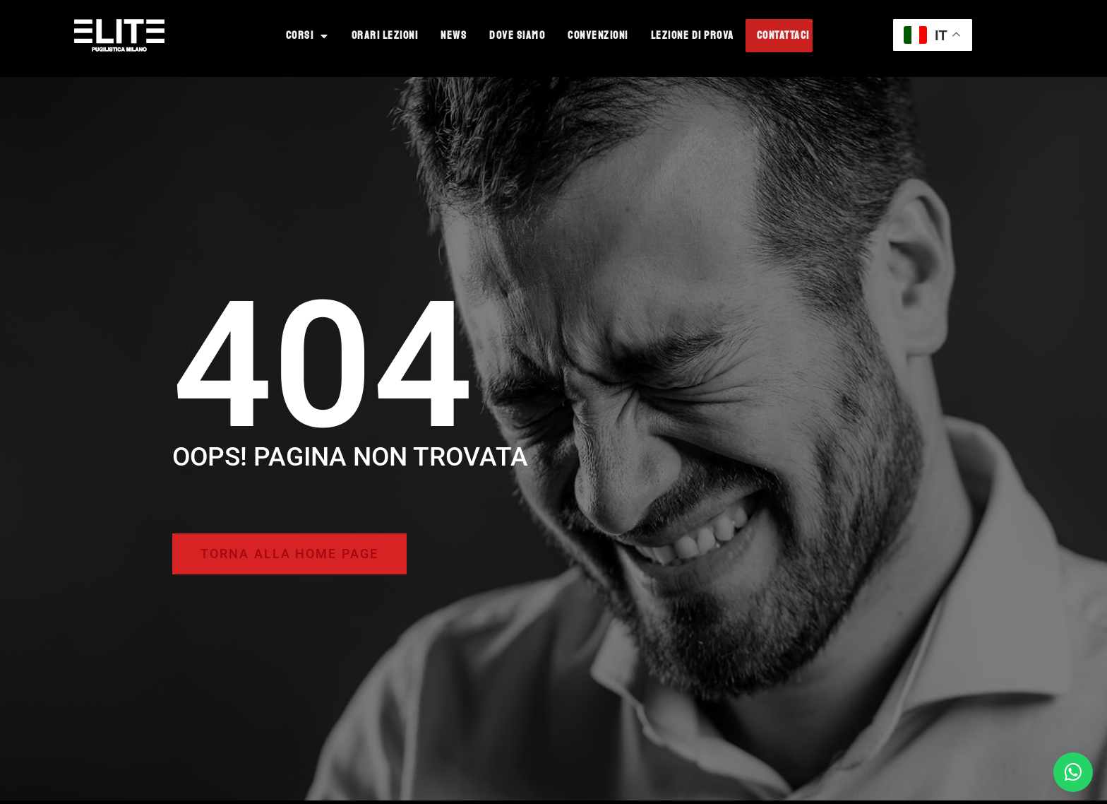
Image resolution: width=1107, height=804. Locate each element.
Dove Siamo (517, 35)
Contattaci (783, 35)
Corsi (307, 36)
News (454, 35)
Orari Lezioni (385, 35)
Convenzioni (598, 35)
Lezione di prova (692, 35)
